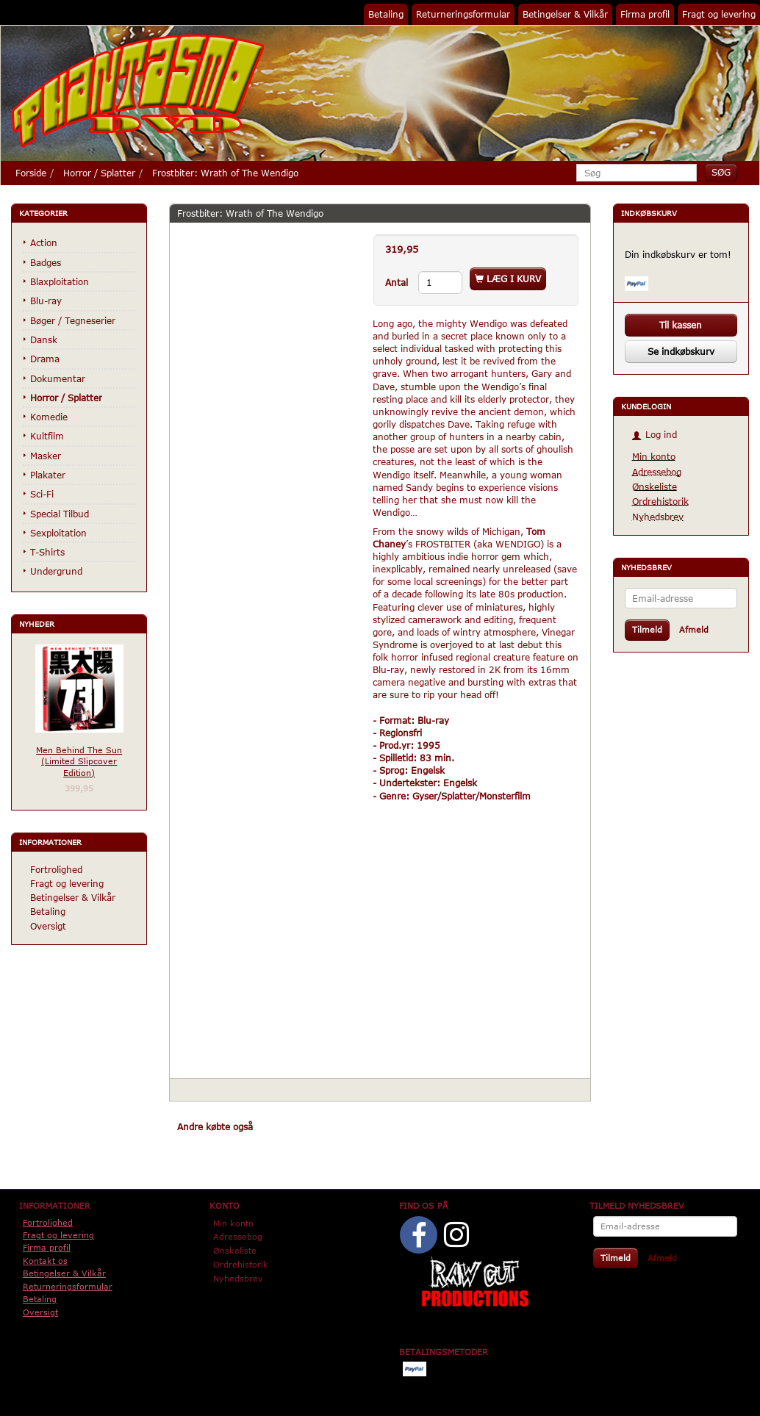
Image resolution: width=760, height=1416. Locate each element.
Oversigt (48, 926)
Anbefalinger (295, 1126)
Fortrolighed (56, 869)
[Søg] (721, 172)
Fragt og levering (719, 14)
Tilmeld (647, 629)
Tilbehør (354, 1126)
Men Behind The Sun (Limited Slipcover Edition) (79, 761)
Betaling (386, 14)
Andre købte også (215, 1126)
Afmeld (694, 629)
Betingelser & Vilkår (565, 14)
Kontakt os (45, 1260)
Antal (398, 282)
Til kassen (680, 325)
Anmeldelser (413, 1126)
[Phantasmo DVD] (138, 90)
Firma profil (645, 14)
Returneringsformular (463, 14)
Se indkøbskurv (681, 351)
